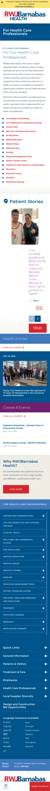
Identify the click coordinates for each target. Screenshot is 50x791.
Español (29, 746)
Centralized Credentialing (17, 118)
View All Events (13, 416)
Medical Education (14, 139)
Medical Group (12, 143)
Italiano (29, 734)
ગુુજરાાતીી (7, 730)
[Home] (25, 15)
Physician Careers (14, 173)
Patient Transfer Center (16, 160)
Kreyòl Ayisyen (32, 730)
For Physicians (12, 135)
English (7, 722)
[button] (40, 786)
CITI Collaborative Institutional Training (23, 122)
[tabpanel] (25, 226)
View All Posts (12, 347)
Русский (7, 746)
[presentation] (38, 281)
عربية (27, 722)
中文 (27, 738)
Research (10, 177)
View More (15, 489)
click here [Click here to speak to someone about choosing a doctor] (24, 766)
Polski (6, 742)
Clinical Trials (12, 127)
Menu (6, 786)
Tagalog (7, 726)
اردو (5, 750)
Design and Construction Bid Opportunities (19, 706)
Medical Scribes (13, 148)
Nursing (9, 152)
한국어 (6, 738)
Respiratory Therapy (15, 182)
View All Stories (37, 328)
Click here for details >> (24, 6)
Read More (39, 308)
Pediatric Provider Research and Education (25, 165)
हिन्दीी (5, 734)
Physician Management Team (19, 156)
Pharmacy (10, 169)
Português (30, 742)
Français (29, 726)
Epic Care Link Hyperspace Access (21, 131)
